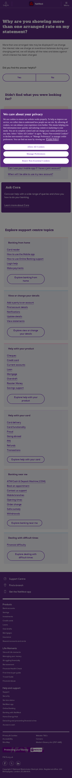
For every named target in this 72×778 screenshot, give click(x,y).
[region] (36, 138)
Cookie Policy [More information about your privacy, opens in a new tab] (52, 139)
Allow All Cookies (36, 147)
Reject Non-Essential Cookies (36, 161)
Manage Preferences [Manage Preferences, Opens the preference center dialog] (36, 154)
